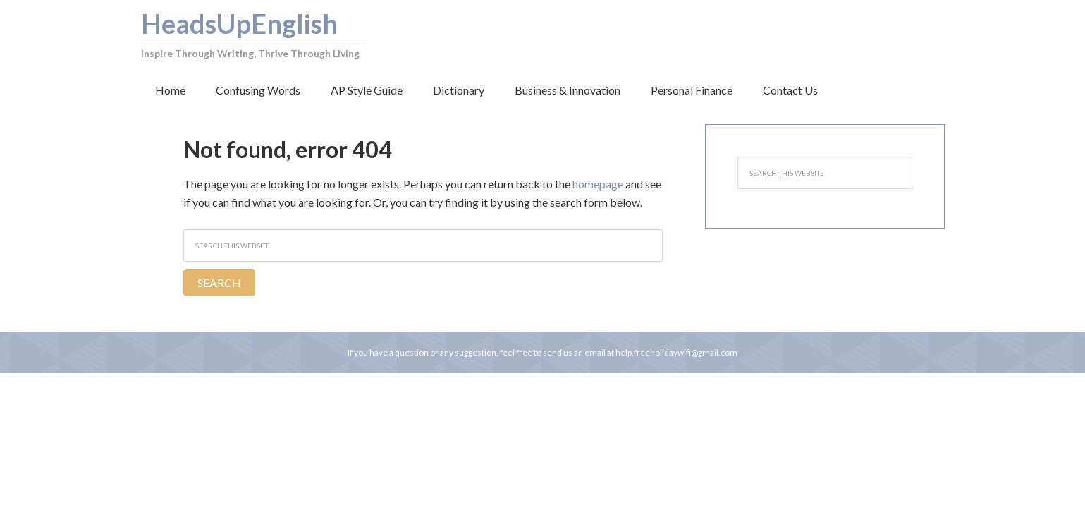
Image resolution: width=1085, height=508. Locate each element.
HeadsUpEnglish (239, 23)
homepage (597, 183)
